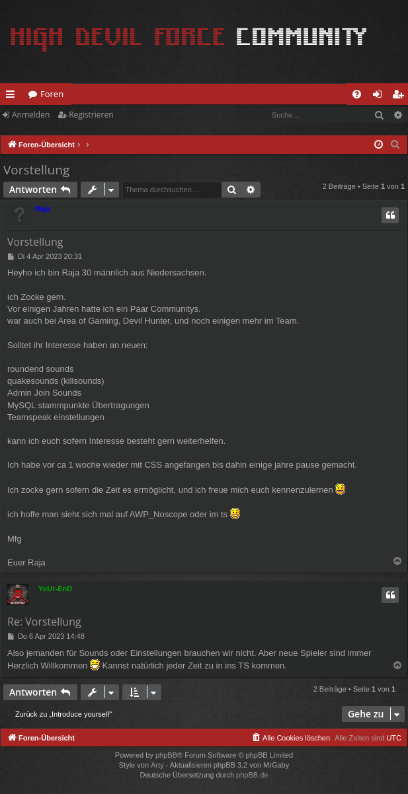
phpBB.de (252, 775)
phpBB (166, 755)
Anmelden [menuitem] (381, 96)
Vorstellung (36, 169)
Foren (51, 94)
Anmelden (31, 114)
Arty (157, 765)
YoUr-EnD (55, 589)
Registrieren (91, 114)
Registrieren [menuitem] (400, 96)
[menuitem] (357, 94)
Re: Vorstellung (44, 621)
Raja (42, 209)
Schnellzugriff (12, 96)
